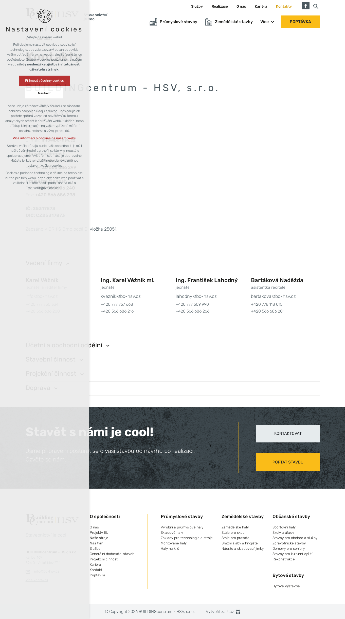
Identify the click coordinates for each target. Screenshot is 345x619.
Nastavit (44, 93)
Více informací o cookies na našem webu (44, 138)
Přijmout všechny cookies (44, 80)
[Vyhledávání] (315, 6)
